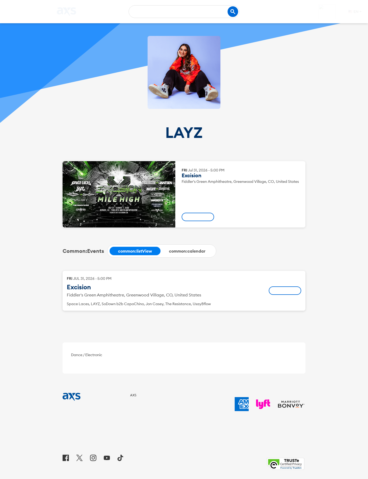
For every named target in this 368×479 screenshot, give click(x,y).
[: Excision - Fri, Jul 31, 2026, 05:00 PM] (198, 217)
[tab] (135, 251)
